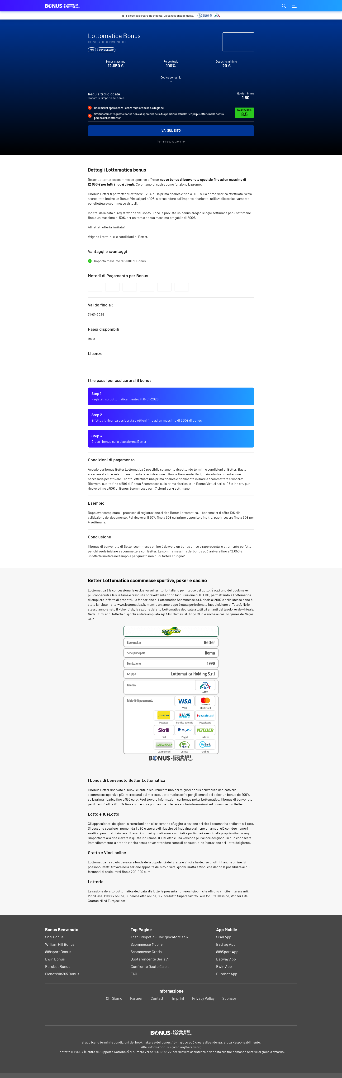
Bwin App (224, 966)
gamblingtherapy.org (186, 1047)
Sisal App (223, 937)
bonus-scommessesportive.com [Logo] (69, 5)
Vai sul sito (171, 130)
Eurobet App (226, 973)
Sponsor (229, 998)
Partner (136, 998)
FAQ (134, 973)
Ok (155, 1069)
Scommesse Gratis (146, 951)
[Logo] (171, 1032)
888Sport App (227, 951)
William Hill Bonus (60, 944)
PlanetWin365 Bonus (62, 973)
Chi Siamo (114, 998)
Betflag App (226, 944)
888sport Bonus (58, 951)
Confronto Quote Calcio (150, 966)
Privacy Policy (203, 998)
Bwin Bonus (55, 959)
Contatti (157, 998)
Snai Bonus (54, 937)
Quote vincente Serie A (150, 959)
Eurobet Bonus (57, 966)
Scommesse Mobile (147, 944)
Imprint (178, 998)
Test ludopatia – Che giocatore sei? (159, 937)
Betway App (226, 959)
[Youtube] (171, 1015)
